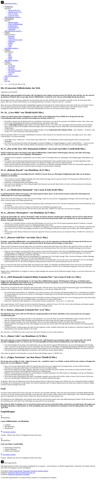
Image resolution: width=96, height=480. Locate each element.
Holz (9, 55)
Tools (6, 77)
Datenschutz (19, 474)
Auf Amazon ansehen (8, 432)
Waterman (11, 38)
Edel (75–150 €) (13, 14)
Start (2, 84)
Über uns (7, 81)
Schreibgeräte (9, 19)
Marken (7, 33)
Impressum (11, 474)
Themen (7, 62)
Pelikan (10, 43)
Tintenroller (11, 29)
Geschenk (11, 67)
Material (7, 50)
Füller (11, 471)
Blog (5, 79)
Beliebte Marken (13, 22)
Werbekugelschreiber (14, 71)
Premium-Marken (43, 471)
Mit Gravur (11, 69)
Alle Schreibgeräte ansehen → (13, 31)
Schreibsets (33, 471)
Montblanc (11, 36)
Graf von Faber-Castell (15, 40)
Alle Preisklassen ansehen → (13, 17)
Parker (10, 45)
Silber (10, 58)
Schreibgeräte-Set (13, 27)
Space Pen (11, 72)
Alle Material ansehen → (12, 60)
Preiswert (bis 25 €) (14, 10)
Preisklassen (8, 7)
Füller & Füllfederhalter (15, 24)
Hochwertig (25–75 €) (15, 12)
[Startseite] (9, 3)
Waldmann (11, 41)
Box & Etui (11, 66)
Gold (9, 53)
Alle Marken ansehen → (11, 48)
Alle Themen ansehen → (11, 76)
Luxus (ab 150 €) (13, 15)
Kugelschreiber (12, 26)
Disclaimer (26, 474)
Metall (10, 57)
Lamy (10, 46)
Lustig (10, 74)
